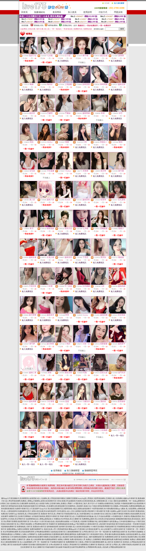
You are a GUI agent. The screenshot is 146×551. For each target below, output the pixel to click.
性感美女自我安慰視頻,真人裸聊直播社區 (91, 501)
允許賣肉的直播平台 (93, 529)
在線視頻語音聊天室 (58, 532)
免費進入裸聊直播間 (137, 539)
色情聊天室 (118, 542)
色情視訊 (126, 542)
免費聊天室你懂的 (29, 545)
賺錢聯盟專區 (91, 470)
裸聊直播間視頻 (70, 534)
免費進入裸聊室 (63, 539)
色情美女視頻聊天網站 (129, 537)
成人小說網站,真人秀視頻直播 (48, 498)
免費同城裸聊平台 (36, 529)
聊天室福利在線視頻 (123, 524)
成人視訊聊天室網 (66, 537)
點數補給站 (39, 12)
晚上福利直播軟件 (102, 521)
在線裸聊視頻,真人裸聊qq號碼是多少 (39, 519)
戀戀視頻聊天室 (42, 545)
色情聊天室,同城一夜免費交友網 (73, 473)
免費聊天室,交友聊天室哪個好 (19, 516)
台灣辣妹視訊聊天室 (137, 542)
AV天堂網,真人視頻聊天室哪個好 (82, 521)
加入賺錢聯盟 (73, 470)
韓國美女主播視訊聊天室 (88, 524)
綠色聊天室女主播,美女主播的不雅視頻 (109, 514)
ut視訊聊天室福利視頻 (107, 524)
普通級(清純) (67, 25)
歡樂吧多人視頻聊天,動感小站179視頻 (82, 506)
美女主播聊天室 (39, 547)
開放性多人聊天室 (104, 545)
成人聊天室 (109, 542)
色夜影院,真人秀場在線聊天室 (29, 514)
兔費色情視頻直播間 (35, 537)
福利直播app (114, 521)
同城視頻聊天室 (111, 527)
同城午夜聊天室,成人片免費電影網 (73, 516)
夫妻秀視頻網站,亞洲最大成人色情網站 (108, 498)
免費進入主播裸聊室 (93, 539)
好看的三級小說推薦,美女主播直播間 (14, 503)
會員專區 (57, 12)
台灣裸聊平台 (32, 534)
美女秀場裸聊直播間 (10, 532)
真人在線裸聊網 (26, 542)
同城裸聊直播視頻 (124, 527)
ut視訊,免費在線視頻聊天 (81, 509)
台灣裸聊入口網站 (20, 534)
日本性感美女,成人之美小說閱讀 (68, 511)
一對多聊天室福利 (138, 524)
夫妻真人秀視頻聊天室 (71, 545)
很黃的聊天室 (11, 524)
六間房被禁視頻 (62, 529)
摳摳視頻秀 (17, 545)
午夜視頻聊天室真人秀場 (98, 534)
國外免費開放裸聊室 (49, 539)
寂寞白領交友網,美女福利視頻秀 (44, 511)
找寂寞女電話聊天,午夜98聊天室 (93, 511)
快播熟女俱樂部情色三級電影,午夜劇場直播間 (115, 503)
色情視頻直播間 (132, 534)
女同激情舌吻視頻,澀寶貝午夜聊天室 (45, 516)
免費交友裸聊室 (23, 529)
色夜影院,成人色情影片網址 (39, 503)
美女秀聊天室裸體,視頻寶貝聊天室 (16, 521)
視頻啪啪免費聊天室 (9, 527)
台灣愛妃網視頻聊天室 (117, 547)
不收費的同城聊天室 (57, 542)
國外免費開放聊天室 (97, 537)
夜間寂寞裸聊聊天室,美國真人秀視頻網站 (113, 506)
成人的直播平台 (107, 529)
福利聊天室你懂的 (66, 527)
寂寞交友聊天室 (119, 529)
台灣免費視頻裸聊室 (42, 532)
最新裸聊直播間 (98, 542)
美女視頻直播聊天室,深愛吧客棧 (59, 509)
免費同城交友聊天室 (119, 532)
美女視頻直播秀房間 (26, 532)
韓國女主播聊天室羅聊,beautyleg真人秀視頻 (76, 498)
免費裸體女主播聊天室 (88, 545)
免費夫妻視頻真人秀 (77, 539)
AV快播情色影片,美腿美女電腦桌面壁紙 (126, 516)
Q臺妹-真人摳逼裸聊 (33, 539)
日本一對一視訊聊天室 (102, 532)
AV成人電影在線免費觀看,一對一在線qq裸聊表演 (126, 501)
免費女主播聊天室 (18, 539)
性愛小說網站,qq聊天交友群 (116, 511)
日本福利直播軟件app (127, 521)
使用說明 (87, 12)
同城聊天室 (53, 524)
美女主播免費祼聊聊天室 (10, 542)
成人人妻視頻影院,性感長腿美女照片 (17, 511)
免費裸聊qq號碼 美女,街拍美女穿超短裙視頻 (98, 519)
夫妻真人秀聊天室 (85, 542)
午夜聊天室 (130, 529)
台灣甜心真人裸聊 (119, 545)
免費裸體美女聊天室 (112, 537)
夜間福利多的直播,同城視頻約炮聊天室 (23, 506)
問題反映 (118, 12)
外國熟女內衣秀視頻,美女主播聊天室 (68, 519)
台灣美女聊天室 (88, 532)
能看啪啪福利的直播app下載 (68, 524)
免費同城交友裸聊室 (121, 539)
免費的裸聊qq (12, 529)
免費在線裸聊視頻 (45, 534)
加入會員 (72, 12)
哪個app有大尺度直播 (77, 529)
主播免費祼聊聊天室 (74, 532)
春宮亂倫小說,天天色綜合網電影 (98, 516)
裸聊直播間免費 (107, 539)
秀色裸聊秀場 (80, 547)
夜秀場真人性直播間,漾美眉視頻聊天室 (53, 506)
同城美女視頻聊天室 (133, 545)
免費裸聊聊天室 (72, 542)
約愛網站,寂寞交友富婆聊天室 (44, 501)
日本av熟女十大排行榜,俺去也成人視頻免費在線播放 (49, 521)
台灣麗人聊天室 (7, 545)
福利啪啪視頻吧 (52, 527)
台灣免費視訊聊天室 (40, 524)
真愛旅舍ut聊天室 (39, 527)
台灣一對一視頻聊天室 (40, 542)
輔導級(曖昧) (53, 25)
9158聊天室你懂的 (97, 527)
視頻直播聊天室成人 (81, 537)
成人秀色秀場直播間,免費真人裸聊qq (19, 501)
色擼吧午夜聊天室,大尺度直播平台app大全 (31, 509)
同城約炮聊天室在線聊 (53, 547)
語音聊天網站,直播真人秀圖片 (61, 503)
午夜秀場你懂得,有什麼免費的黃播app (106, 509)
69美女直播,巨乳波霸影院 (66, 501)
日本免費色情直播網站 (18, 537)
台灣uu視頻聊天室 (55, 545)
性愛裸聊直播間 (58, 534)
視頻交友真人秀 (50, 529)
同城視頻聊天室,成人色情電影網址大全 (79, 514)
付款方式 (103, 12)
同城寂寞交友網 (69, 547)
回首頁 (24, 12)
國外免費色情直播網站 (117, 534)
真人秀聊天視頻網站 (24, 524)
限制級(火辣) (39, 25)
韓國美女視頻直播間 (51, 537)
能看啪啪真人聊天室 (24, 527)
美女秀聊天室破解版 (135, 532)
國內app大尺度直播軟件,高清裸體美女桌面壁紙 (19, 498)
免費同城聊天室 (83, 534)
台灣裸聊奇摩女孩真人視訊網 (97, 547)
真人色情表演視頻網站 (81, 527)
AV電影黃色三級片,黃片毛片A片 (85, 503)
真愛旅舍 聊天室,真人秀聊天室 (52, 514)
